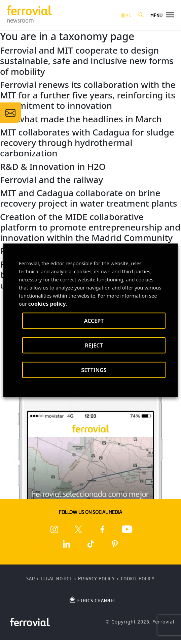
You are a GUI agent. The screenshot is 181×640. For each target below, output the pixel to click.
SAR (30, 579)
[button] (141, 15)
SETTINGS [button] (93, 369)
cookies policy (47, 303)
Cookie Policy (138, 579)
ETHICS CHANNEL (92, 599)
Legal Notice (56, 579)
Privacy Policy (96, 579)
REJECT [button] (94, 345)
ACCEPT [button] (94, 320)
